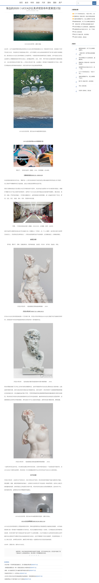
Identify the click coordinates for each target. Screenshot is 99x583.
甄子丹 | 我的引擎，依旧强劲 (81, 34)
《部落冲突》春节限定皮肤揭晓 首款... (87, 53)
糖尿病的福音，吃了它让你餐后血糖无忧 (84, 21)
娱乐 (26, 2)
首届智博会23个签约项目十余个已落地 (14, 579)
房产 (60, 2)
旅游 (38, 2)
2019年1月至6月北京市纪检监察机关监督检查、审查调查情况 (20, 576)
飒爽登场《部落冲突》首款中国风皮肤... (87, 63)
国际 (54, 2)
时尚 (32, 2)
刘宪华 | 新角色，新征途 (80, 37)
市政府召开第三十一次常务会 (12, 573)
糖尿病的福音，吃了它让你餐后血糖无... (87, 49)
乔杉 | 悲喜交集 (78, 32)
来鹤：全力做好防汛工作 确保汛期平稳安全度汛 (17, 570)
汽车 (43, 2)
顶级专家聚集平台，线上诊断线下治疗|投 (84, 19)
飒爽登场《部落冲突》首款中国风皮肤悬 (84, 16)
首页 (21, 2)
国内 (49, 2)
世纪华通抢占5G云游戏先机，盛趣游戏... (87, 58)
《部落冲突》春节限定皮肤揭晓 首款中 (84, 24)
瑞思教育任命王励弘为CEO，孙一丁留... (87, 68)
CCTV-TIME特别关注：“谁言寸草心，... (87, 72)
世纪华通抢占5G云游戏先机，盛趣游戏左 (84, 26)
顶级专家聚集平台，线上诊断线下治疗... (87, 77)
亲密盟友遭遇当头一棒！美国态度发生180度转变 (17, 567)
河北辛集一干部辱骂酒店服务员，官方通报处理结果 (18, 564)
